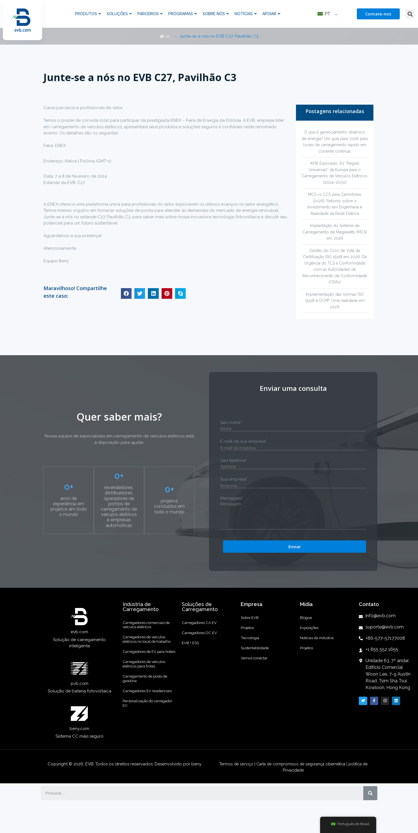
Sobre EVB (251, 632)
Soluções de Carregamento (200, 619)
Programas (182, 14)
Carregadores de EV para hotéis (148, 683)
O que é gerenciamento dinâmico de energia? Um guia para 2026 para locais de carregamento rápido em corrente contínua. (334, 145)
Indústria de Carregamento (141, 619)
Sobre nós (216, 14)
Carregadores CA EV (202, 637)
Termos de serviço (231, 788)
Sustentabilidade (257, 674)
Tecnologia (252, 660)
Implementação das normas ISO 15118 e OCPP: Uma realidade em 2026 (334, 313)
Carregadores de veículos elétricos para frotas (148, 702)
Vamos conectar (257, 688)
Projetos (249, 646)
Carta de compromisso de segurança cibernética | (302, 788)
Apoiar (271, 14)
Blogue (307, 632)
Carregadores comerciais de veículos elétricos (148, 640)
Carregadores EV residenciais (140, 740)
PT (324, 14)
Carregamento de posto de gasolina (147, 721)
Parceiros (150, 14)
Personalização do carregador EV (141, 759)
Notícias (246, 14)
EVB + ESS (192, 665)
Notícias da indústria (320, 660)
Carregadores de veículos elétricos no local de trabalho (148, 661)
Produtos (88, 14)
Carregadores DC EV (202, 651)
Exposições (311, 646)
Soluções (119, 14)
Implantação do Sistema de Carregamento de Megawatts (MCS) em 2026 (335, 238)
